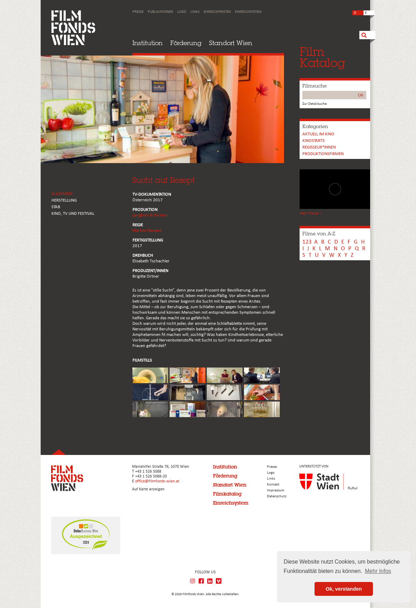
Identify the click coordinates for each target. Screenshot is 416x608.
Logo (181, 12)
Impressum (275, 490)
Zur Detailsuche (314, 104)
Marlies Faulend (147, 230)
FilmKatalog (322, 57)
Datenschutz (276, 496)
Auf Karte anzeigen (148, 489)
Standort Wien (230, 42)
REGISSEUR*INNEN (319, 147)
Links (194, 12)
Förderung (186, 42)
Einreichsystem (248, 12)
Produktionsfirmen (323, 154)
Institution (147, 42)
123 (307, 242)
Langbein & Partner (150, 215)
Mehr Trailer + (310, 214)
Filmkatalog (227, 494)
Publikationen (160, 12)
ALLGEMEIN (61, 194)
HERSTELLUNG (64, 200)
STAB (55, 207)
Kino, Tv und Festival (72, 213)
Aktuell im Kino (318, 134)
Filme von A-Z (318, 233)
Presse (138, 12)
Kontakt (273, 485)
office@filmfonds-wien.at (157, 481)
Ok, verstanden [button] (344, 589)
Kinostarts (313, 140)
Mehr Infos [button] (378, 571)
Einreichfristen (217, 12)
